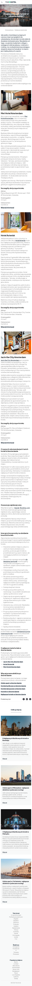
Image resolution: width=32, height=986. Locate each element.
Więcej (4, 759)
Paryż (16, 973)
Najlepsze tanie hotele (21, 30)
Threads (16, 952)
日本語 (16, 937)
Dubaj (16, 978)
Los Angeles (16, 975)
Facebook (16, 948)
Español (16, 920)
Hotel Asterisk (20, 240)
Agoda (16, 508)
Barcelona (16, 965)
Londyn (16, 964)
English (16, 919)
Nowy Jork (16, 969)
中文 (16, 939)
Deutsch (16, 922)
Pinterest (16, 954)
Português (16, 935)
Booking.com (25, 508)
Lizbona (16, 976)
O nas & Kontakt (16, 915)
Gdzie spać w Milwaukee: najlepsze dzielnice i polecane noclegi (15, 789)
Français (16, 924)
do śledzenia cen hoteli (15, 560)
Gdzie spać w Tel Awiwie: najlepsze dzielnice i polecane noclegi (15, 882)
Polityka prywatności (16, 917)
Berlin (16, 962)
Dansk (16, 933)
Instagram (16, 947)
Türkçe (16, 930)
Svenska (16, 931)
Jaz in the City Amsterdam (10, 360)
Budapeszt (16, 971)
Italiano (16, 926)
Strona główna (9, 30)
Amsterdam (16, 967)
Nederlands (16, 928)
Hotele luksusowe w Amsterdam (13, 689)
